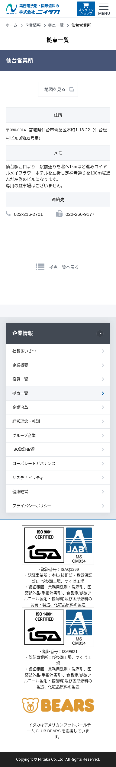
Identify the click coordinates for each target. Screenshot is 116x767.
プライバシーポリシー (32, 505)
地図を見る (55, 89)
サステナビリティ (28, 477)
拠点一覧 (56, 25)
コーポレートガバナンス (34, 463)
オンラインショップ (86, 8)
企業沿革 (20, 407)
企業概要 (20, 365)
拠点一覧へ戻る (64, 267)
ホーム (12, 25)
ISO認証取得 (23, 449)
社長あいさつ (24, 351)
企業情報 (33, 25)
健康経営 (20, 491)
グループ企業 (24, 435)
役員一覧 (20, 379)
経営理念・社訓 (26, 421)
